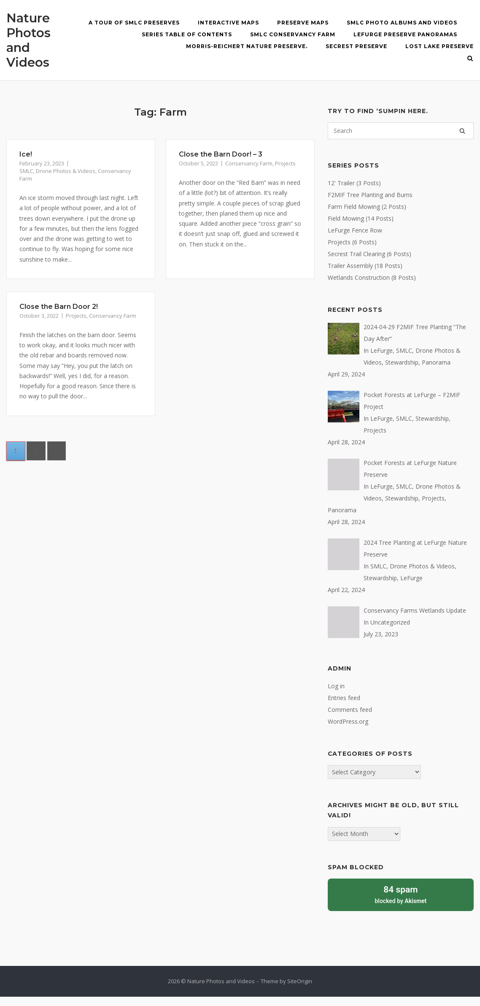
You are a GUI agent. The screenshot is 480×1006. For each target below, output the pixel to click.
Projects (285, 163)
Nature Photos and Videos (28, 40)
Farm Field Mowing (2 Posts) (367, 207)
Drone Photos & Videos (65, 171)
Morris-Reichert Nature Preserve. (246, 46)
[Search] (462, 130)
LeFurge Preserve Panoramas (405, 34)
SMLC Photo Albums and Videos (402, 22)
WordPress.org (348, 721)
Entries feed (344, 698)
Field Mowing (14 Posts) (361, 218)
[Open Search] (470, 59)
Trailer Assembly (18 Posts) (365, 266)
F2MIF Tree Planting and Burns (370, 195)
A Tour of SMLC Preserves (134, 22)
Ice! (25, 154)
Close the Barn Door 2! (58, 307)
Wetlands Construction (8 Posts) (372, 277)
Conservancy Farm (248, 163)
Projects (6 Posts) (352, 242)
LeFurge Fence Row (355, 230)
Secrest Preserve (356, 46)
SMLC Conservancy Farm (292, 34)
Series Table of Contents (187, 34)
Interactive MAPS (228, 22)
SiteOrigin (299, 981)
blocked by (401, 894)
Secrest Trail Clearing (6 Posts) (369, 254)
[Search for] (401, 130)
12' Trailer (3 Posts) (354, 183)
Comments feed (350, 710)
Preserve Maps (303, 22)
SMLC (26, 171)
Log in (336, 686)
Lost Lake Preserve (439, 46)
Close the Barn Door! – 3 (220, 154)
